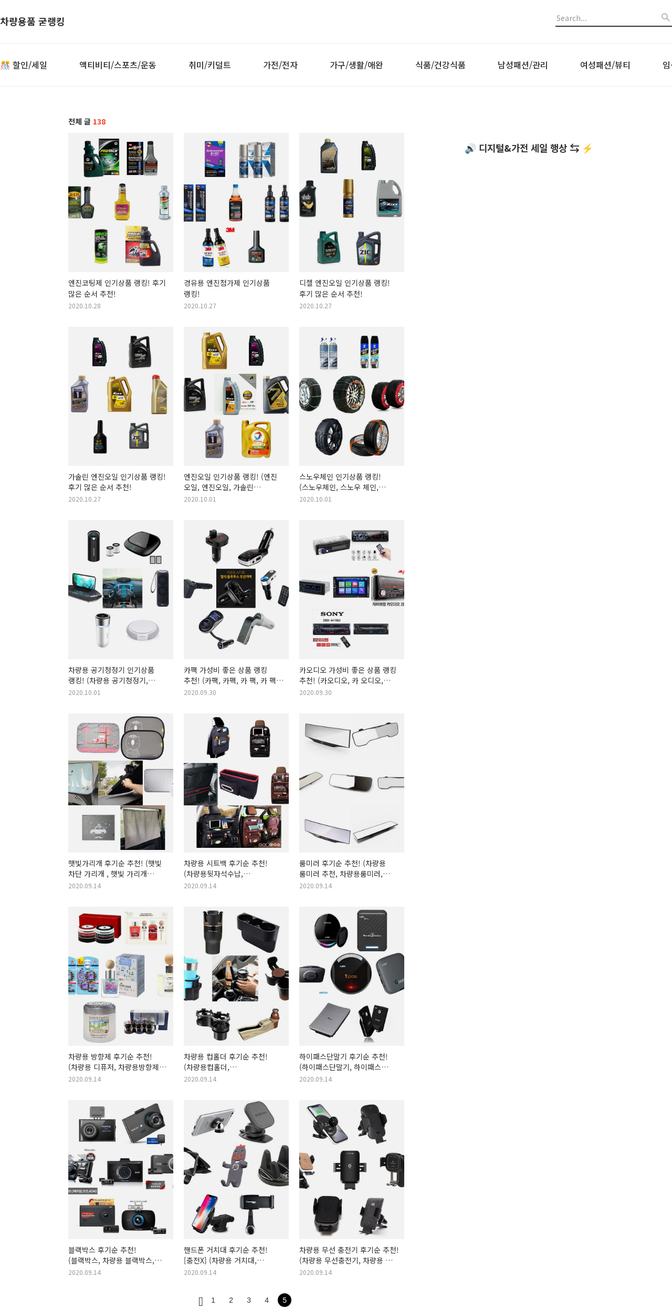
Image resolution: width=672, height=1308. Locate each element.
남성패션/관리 (523, 64)
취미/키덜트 (209, 64)
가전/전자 (280, 64)
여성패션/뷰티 (605, 64)
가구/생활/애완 (356, 64)
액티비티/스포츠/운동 (117, 64)
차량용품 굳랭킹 (32, 21)
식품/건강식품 (440, 64)
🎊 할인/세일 (23, 64)
